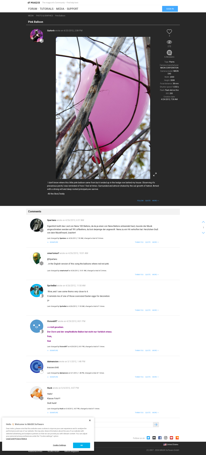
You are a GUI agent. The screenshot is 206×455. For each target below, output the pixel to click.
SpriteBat (52, 285)
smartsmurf (53, 253)
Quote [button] (148, 201)
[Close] (90, 420)
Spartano (52, 220)
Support (72, 8)
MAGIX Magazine (72, 451)
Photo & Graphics (44, 16)
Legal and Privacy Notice (16, 439)
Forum (32, 8)
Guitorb (51, 30)
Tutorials (46, 8)
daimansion (53, 361)
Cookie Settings (59, 445)
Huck (50, 388)
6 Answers (169, 57)
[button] (155, 201)
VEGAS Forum (53, 451)
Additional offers (35, 451)
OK (81, 445)
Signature (53, 242)
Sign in (170, 9)
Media (60, 8)
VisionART (52, 321)
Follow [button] (140, 201)
